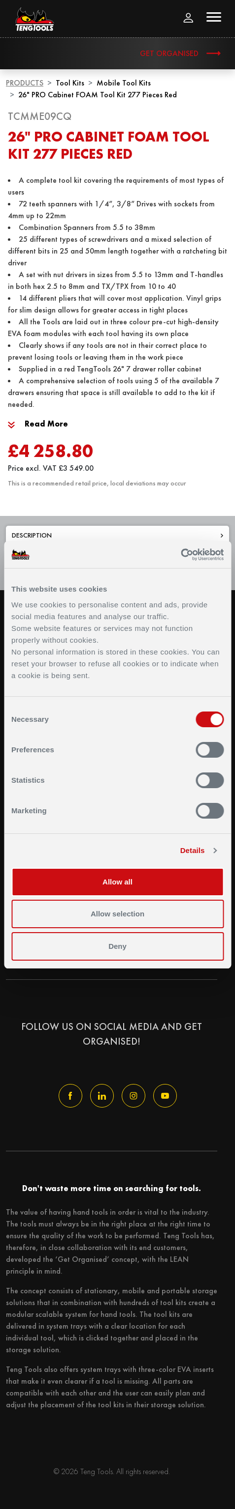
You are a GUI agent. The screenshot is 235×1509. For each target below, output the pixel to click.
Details (192, 850)
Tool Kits (70, 83)
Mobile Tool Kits (124, 83)
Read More (38, 424)
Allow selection (117, 914)
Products (24, 83)
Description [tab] (117, 535)
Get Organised (169, 53)
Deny (117, 946)
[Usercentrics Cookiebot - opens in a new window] (180, 554)
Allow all (117, 882)
